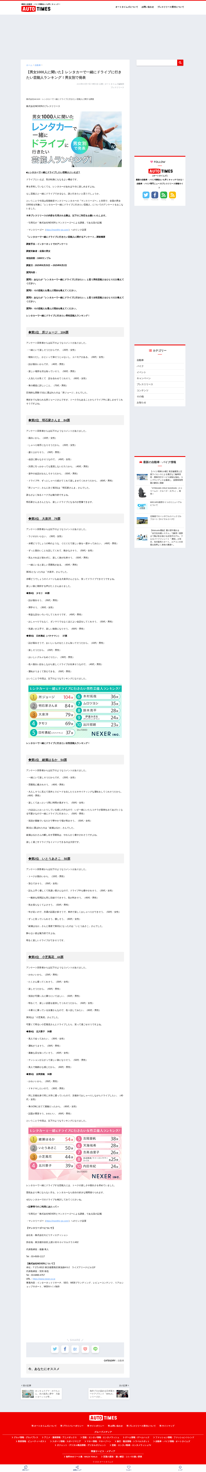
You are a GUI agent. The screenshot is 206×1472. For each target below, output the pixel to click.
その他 (140, 396)
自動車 (120, 1360)
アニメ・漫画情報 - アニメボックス (60, 1437)
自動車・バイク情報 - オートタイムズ (172, 1441)
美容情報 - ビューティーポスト (32, 1441)
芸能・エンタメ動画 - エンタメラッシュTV (131, 1445)
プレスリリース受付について (170, 7)
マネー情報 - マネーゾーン (99, 1441)
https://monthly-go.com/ (57, 230)
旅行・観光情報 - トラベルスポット (133, 1441)
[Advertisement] (103, 36)
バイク (140, 366)
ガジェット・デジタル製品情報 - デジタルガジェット (81, 1445)
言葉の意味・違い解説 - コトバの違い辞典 (122, 1457)
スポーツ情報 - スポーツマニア (66, 1441)
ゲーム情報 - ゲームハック (137, 1437)
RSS (172, 200)
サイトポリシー (97, 1426)
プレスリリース (145, 384)
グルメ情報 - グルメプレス (26, 1437)
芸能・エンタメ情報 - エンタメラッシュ (100, 1437)
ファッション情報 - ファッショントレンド (174, 1437)
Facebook (154, 200)
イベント (141, 372)
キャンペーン (144, 378)
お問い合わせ (147, 7)
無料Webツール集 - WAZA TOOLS (81, 1457)
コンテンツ (142, 390)
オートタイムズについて (126, 7)
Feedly (163, 200)
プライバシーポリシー (73, 1426)
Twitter (146, 200)
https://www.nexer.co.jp (44, 1279)
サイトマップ (168, 1426)
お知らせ (141, 402)
